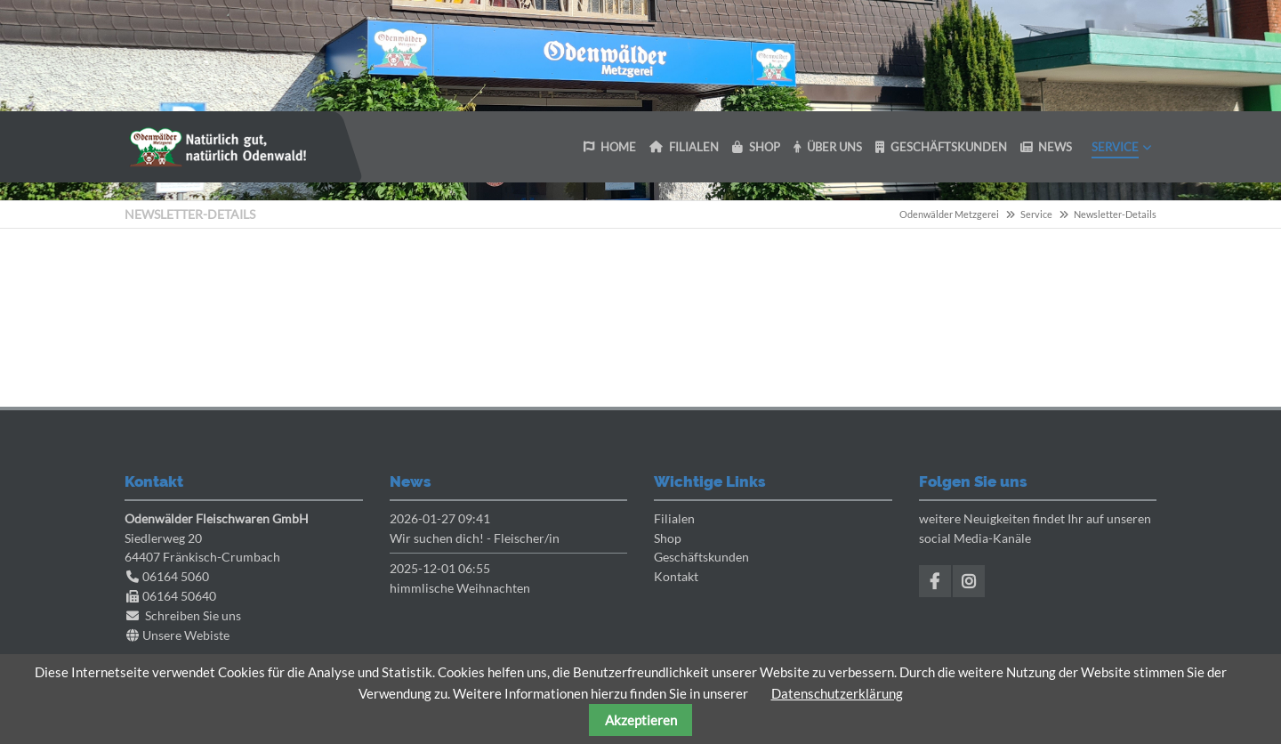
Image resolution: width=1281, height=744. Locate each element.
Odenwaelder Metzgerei (218, 147)
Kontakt (676, 576)
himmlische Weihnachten (460, 587)
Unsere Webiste (186, 635)
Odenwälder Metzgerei (949, 214)
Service (1036, 214)
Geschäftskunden (701, 556)
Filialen (674, 518)
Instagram (969, 581)
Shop (667, 538)
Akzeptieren (641, 720)
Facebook (935, 581)
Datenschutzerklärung (837, 693)
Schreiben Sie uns (193, 615)
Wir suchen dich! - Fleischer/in (475, 538)
